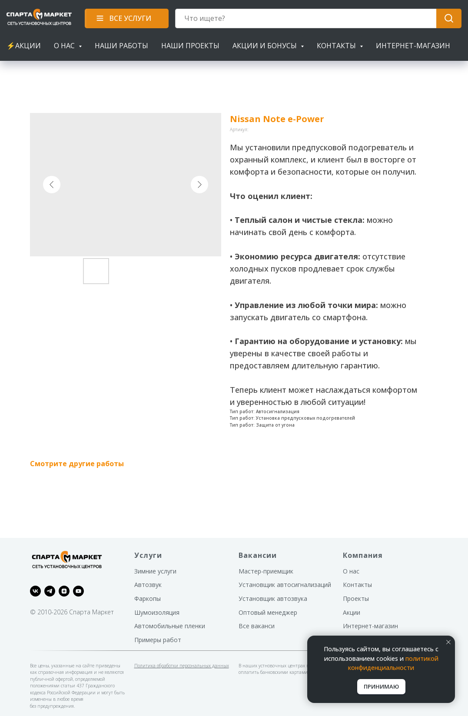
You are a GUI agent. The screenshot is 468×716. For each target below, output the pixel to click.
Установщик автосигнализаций (285, 584)
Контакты (357, 584)
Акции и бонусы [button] (265, 45)
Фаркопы (147, 598)
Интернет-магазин (413, 45)
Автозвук (148, 584)
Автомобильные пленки (169, 626)
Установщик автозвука (273, 598)
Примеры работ (157, 640)
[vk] (35, 591)
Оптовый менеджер (268, 612)
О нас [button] (65, 45)
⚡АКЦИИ (24, 45)
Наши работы (121, 45)
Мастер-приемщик (266, 571)
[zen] (64, 591)
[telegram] (49, 591)
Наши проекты (190, 45)
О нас (351, 571)
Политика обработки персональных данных (181, 666)
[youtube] (78, 591)
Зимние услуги (155, 571)
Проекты (356, 598)
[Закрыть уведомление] (448, 642)
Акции (351, 612)
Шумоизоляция (156, 612)
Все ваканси (257, 626)
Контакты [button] (337, 45)
